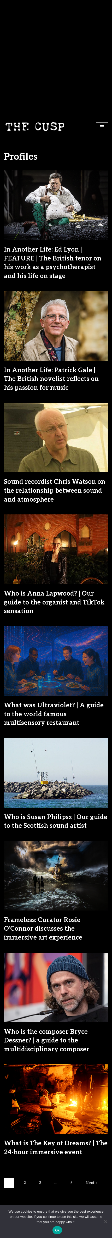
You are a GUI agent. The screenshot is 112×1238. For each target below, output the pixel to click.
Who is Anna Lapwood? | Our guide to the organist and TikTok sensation (54, 602)
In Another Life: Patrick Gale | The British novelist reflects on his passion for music (51, 379)
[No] (105, 1221)
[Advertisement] (56, 59)
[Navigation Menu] (102, 126)
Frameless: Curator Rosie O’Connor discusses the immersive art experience (43, 928)
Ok (57, 1230)
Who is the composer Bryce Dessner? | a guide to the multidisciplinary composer (46, 1040)
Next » (91, 1182)
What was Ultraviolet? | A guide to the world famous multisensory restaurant (54, 714)
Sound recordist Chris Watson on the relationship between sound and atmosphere (54, 490)
